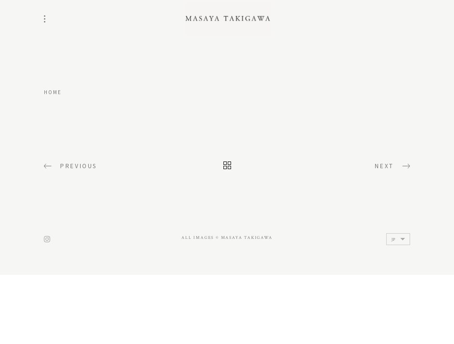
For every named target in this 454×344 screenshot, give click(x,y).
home (53, 92)
